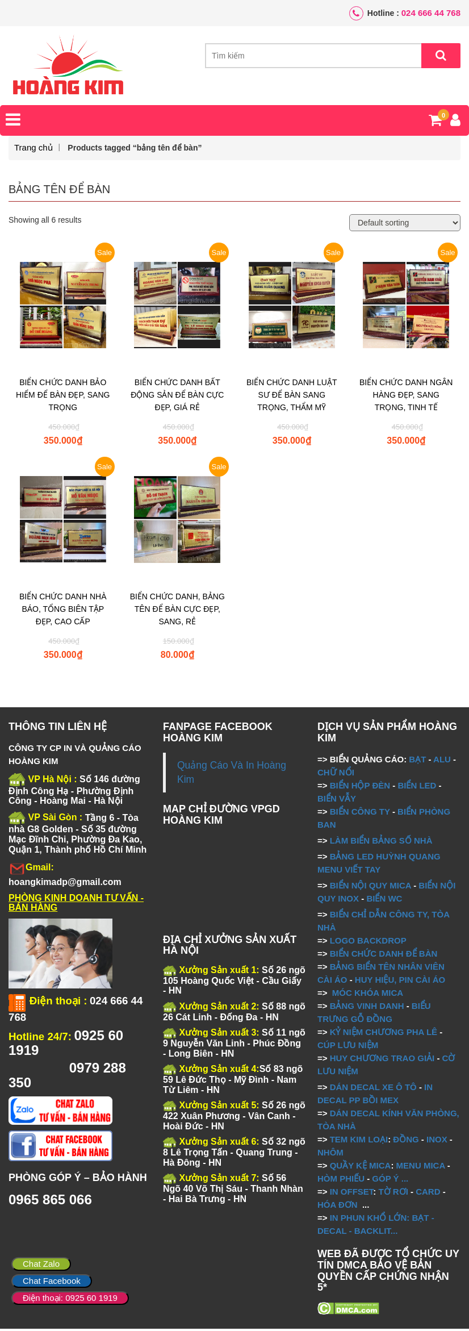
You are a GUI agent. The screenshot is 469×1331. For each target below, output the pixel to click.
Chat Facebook (52, 1281)
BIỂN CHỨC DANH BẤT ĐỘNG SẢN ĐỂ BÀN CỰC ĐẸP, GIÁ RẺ (177, 397)
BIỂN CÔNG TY (360, 813)
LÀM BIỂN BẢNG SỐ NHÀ (382, 842)
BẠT (417, 761)
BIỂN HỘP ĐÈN (360, 787)
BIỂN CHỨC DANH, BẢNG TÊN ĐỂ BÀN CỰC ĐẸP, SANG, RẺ (177, 611)
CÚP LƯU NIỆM (347, 1047)
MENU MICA (420, 1167)
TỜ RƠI (393, 1193)
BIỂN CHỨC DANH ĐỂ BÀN (383, 955)
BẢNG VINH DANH (367, 1007)
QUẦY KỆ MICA (360, 1167)
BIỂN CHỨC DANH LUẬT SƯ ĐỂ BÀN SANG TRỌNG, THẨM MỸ (291, 397)
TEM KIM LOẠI (359, 1141)
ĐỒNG (405, 1141)
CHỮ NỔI (335, 774)
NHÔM (330, 1154)
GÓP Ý (385, 1180)
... (404, 1180)
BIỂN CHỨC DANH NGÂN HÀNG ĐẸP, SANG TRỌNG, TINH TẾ (406, 397)
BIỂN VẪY (336, 800)
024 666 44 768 (430, 13)
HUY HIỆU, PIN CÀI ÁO (400, 981)
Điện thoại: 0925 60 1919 (70, 1298)
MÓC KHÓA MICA (367, 994)
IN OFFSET (352, 1193)
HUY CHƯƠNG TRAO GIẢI (382, 1060)
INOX (436, 1141)
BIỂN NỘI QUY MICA (370, 887)
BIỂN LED (416, 787)
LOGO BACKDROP (368, 942)
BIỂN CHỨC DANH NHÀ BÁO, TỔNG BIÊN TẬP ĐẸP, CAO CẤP (63, 611)
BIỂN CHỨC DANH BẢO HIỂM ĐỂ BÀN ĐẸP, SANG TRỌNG (63, 397)
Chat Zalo (41, 1264)
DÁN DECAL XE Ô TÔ (373, 1089)
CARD (428, 1193)
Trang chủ (33, 150)
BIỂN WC (384, 900)
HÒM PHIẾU (341, 1180)
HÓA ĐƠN (337, 1206)
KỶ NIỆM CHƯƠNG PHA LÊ (383, 1033)
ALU (442, 761)
